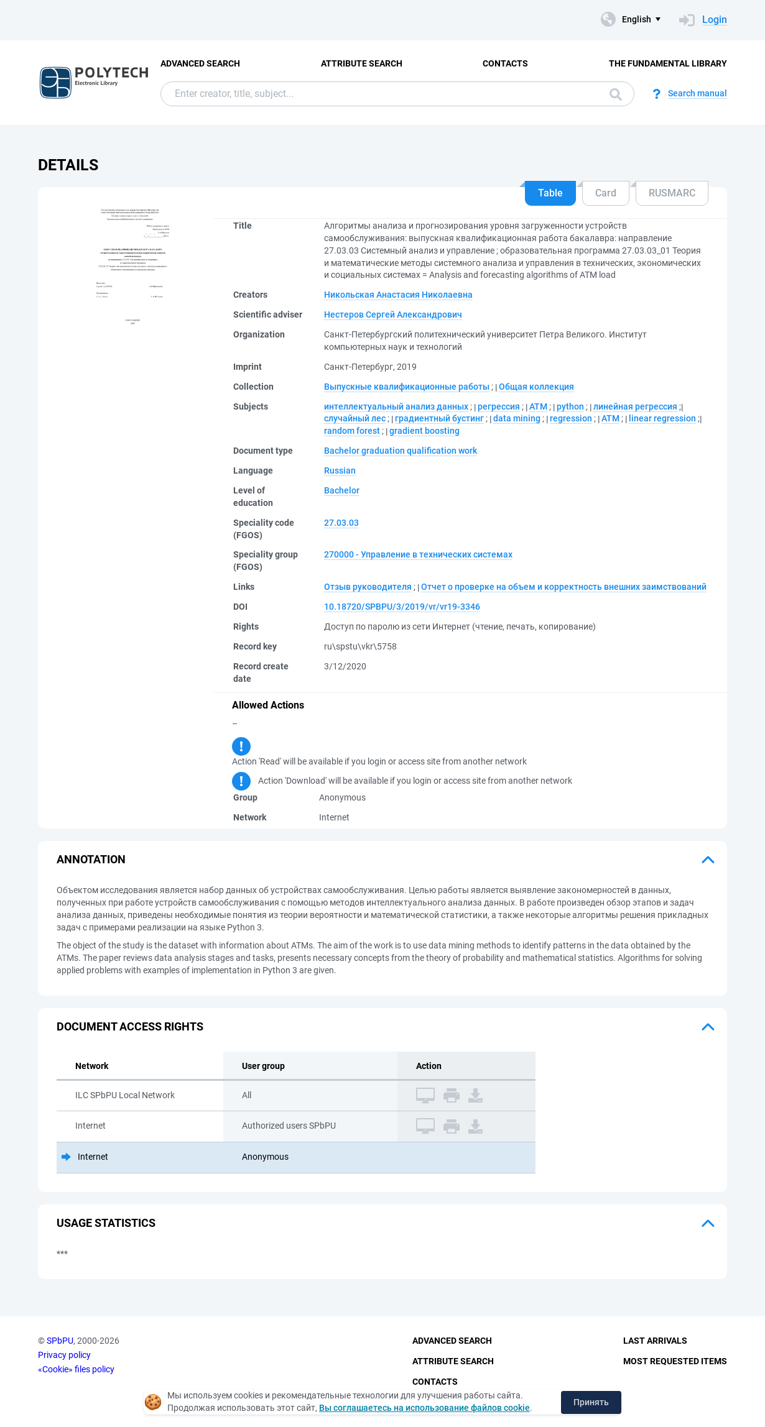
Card (605, 193)
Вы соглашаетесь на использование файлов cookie (424, 1408)
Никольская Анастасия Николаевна (398, 295)
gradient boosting (424, 431)
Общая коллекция (536, 387)
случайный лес (355, 418)
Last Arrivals (655, 1341)
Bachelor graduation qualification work (400, 451)
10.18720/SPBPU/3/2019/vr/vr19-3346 (402, 607)
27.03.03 (341, 523)
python (570, 406)
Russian (340, 470)
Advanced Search (200, 63)
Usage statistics (106, 1222)
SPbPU (60, 1341)
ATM (610, 418)
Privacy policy (64, 1355)
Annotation (91, 859)
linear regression (662, 418)
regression (571, 418)
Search (616, 94)
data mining (516, 418)
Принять (591, 1402)
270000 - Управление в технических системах (418, 554)
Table (550, 193)
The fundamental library (668, 63)
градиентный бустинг (439, 418)
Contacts (505, 63)
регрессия (499, 406)
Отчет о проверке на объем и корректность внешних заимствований (564, 587)
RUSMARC (672, 193)
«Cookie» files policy (76, 1369)
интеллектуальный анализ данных (396, 406)
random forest (352, 431)
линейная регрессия (635, 406)
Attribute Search (361, 63)
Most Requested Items (675, 1361)
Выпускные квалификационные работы (406, 387)
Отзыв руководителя (368, 587)
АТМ (538, 406)
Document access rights (130, 1026)
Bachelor (341, 490)
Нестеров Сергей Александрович (393, 314)
